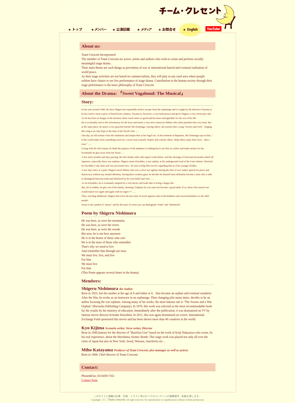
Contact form (89, 380)
